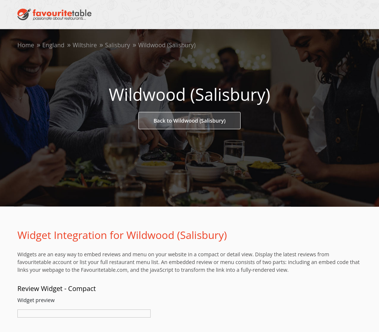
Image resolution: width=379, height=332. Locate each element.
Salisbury (117, 45)
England (53, 45)
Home (25, 45)
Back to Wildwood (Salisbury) (190, 120)
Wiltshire (85, 45)
